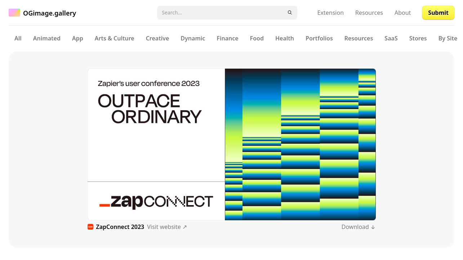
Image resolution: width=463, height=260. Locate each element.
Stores (418, 38)
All (18, 38)
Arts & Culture (114, 38)
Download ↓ (359, 226)
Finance (227, 38)
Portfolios (319, 38)
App (77, 38)
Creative (157, 38)
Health (284, 38)
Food (257, 38)
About (403, 13)
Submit (438, 13)
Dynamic (193, 38)
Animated (47, 38)
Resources (369, 13)
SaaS (390, 38)
